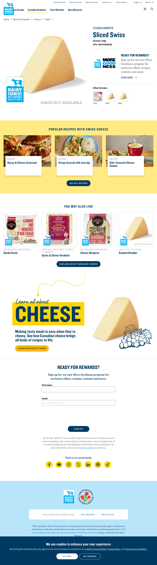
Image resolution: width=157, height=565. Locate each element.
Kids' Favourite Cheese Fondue (122, 164)
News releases (121, 2)
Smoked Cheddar (128, 252)
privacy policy (87, 447)
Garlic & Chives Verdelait (56, 255)
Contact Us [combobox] (106, 2)
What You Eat (108, 514)
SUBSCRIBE (129, 77)
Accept (67, 556)
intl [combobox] (149, 2)
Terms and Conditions (136, 549)
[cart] (145, 9)
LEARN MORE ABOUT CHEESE (32, 348)
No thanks (89, 556)
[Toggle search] (152, 9)
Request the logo (91, 2)
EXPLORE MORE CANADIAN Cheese (78, 264)
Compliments (103, 27)
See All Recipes (78, 183)
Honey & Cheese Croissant (22, 162)
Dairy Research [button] (92, 9)
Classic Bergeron (89, 252)
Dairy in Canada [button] (27, 9)
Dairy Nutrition (88, 514)
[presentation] (78, 415)
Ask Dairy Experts (60, 2)
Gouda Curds (11, 252)
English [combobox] (136, 2)
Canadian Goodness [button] (50, 9)
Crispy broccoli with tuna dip (74, 162)
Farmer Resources (75, 2)
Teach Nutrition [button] (72, 9)
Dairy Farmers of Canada (9, 9)
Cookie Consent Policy (95, 549)
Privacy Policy (113, 549)
